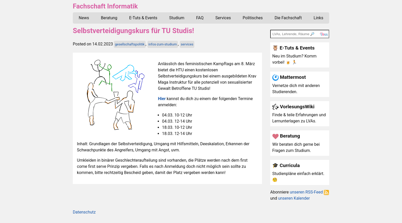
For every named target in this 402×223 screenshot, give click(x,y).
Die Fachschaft (288, 17)
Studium (176, 17)
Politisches (253, 17)
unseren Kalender (294, 198)
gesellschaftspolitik (129, 44)
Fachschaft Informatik (105, 6)
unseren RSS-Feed (309, 192)
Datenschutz (84, 212)
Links (318, 17)
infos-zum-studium (162, 44)
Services (223, 17)
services (187, 44)
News (84, 17)
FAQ (200, 17)
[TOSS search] (299, 34)
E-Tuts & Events (143, 17)
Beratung (109, 17)
